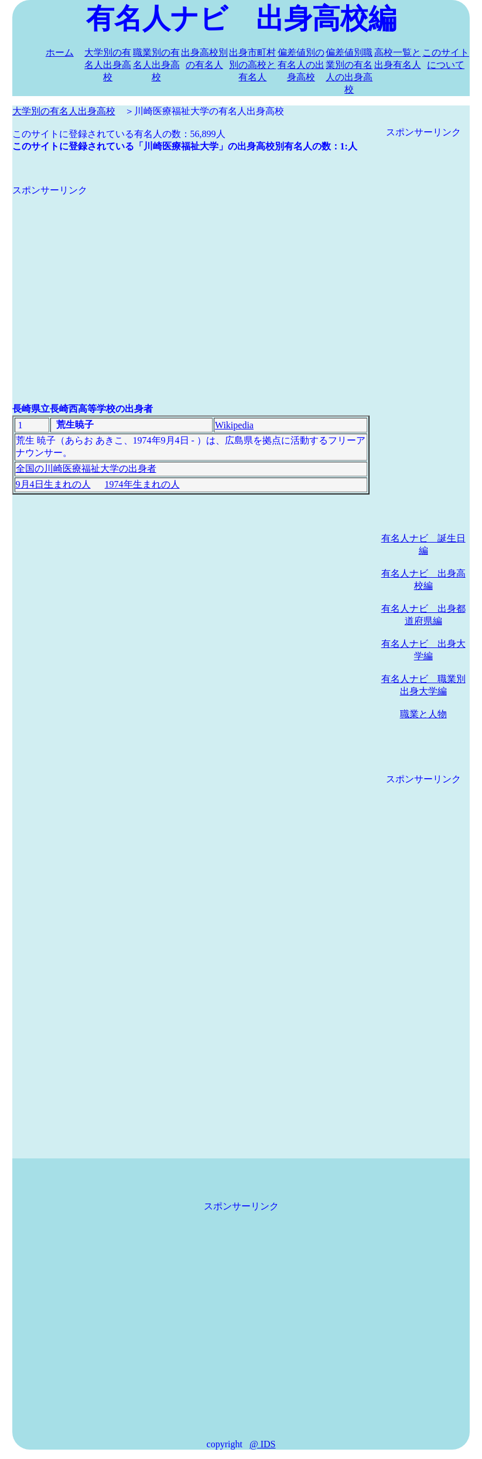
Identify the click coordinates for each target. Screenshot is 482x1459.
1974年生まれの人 (142, 484)
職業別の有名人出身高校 (156, 64)
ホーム (60, 52)
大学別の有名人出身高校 (107, 64)
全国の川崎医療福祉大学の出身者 (86, 468)
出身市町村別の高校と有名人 (252, 64)
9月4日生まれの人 (53, 484)
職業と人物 (423, 714)
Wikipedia (234, 425)
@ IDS (262, 1444)
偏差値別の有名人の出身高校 (301, 64)
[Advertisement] (191, 279)
